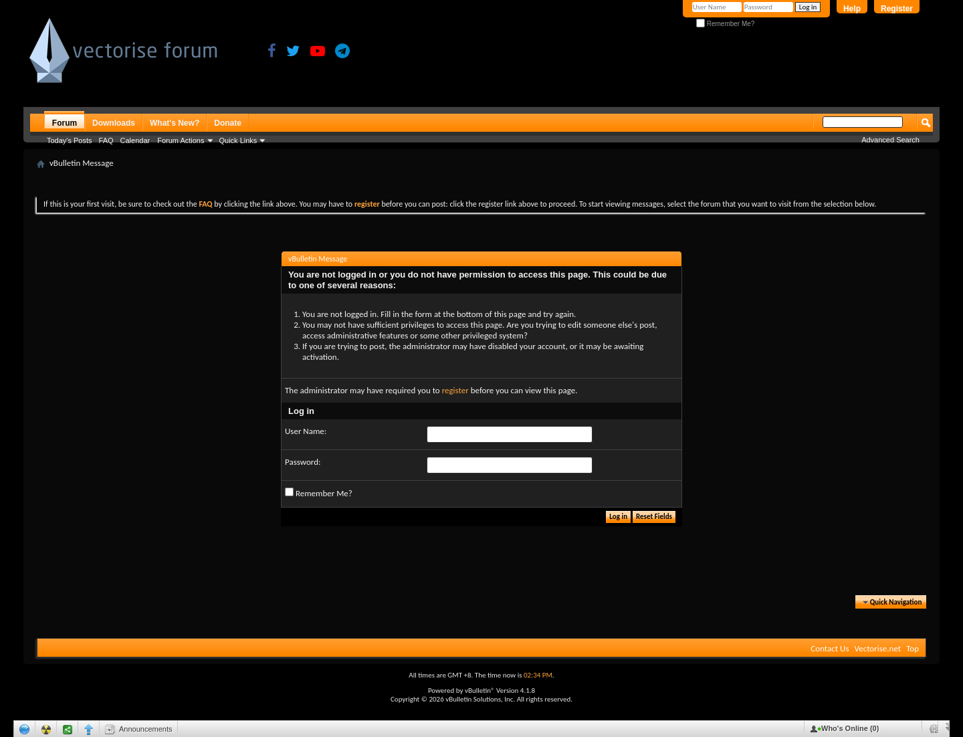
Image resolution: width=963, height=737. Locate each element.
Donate (227, 123)
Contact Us (830, 648)
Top (912, 648)
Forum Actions (180, 140)
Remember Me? (725, 23)
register (455, 390)
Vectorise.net (877, 648)
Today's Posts (69, 140)
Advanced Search (890, 140)
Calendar (135, 140)
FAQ (106, 140)
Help (852, 8)
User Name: (305, 431)
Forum (64, 123)
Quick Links (238, 140)
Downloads (113, 123)
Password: (302, 462)
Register (897, 8)
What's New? (174, 123)
